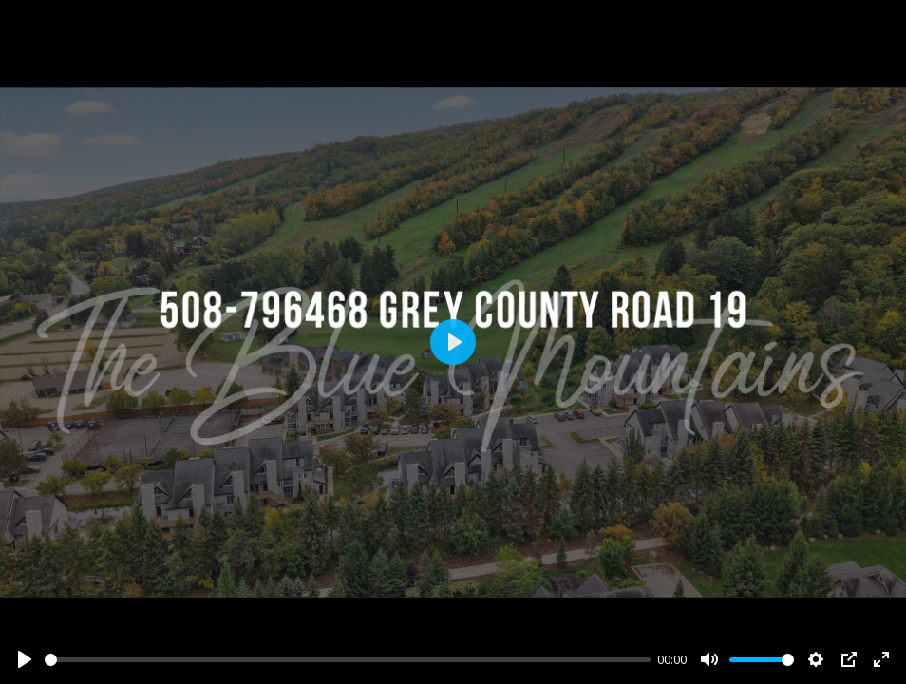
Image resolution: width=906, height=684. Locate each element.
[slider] (348, 660)
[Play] (24, 659)
